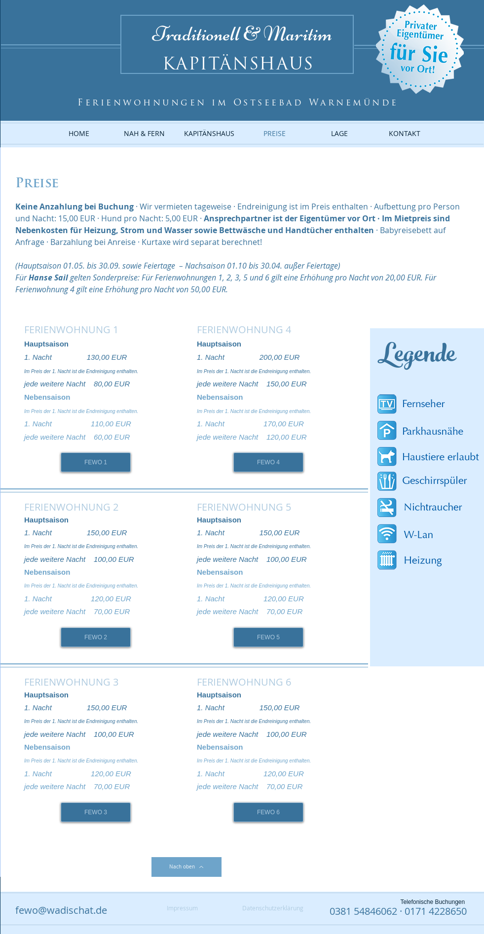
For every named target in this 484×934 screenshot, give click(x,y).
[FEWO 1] (96, 462)
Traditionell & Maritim (242, 33)
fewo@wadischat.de (61, 910)
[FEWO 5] (268, 637)
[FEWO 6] (268, 812)
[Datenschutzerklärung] (273, 908)
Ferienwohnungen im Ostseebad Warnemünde (238, 103)
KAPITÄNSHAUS (238, 65)
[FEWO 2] (96, 637)
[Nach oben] (186, 867)
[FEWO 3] (96, 812)
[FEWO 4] (268, 462)
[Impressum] (182, 908)
